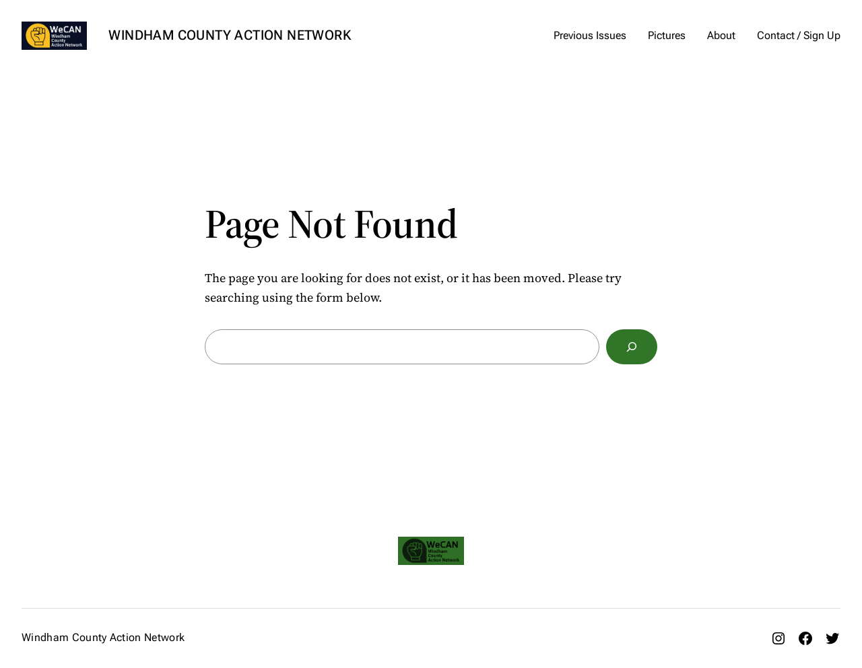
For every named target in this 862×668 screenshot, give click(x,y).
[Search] (631, 346)
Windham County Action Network (229, 35)
